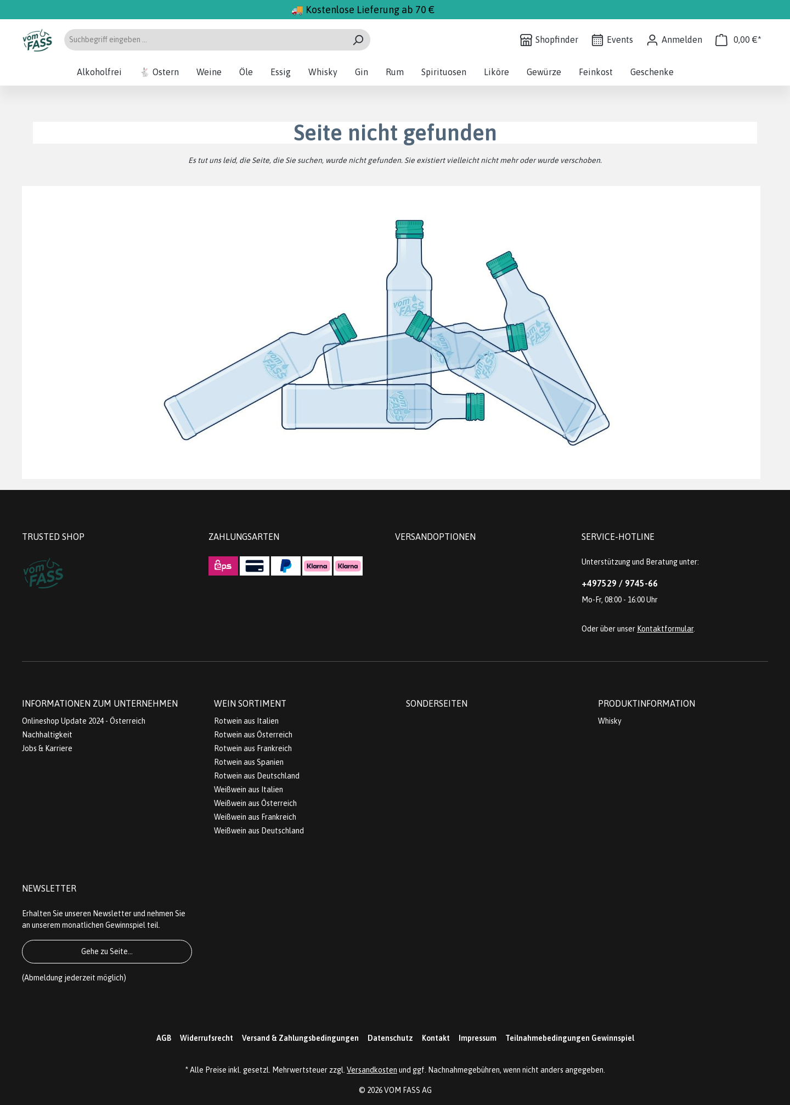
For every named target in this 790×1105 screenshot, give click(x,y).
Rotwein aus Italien (246, 721)
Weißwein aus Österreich (255, 803)
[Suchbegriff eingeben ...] (205, 40)
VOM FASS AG (408, 1090)
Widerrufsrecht (206, 1038)
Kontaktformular (665, 628)
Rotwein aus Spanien (249, 762)
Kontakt (436, 1038)
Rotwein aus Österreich (253, 734)
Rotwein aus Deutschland (257, 775)
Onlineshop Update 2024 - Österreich (83, 721)
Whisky (610, 721)
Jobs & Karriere (47, 748)
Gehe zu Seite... (107, 951)
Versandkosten (372, 1069)
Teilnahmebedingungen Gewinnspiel (569, 1038)
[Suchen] (358, 40)
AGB (163, 1038)
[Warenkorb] (738, 39)
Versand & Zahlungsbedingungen (300, 1038)
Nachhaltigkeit (47, 734)
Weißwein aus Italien (248, 789)
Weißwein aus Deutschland (259, 830)
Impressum (477, 1038)
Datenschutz (390, 1038)
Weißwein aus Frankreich (255, 817)
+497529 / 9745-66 (620, 583)
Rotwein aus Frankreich (253, 748)
